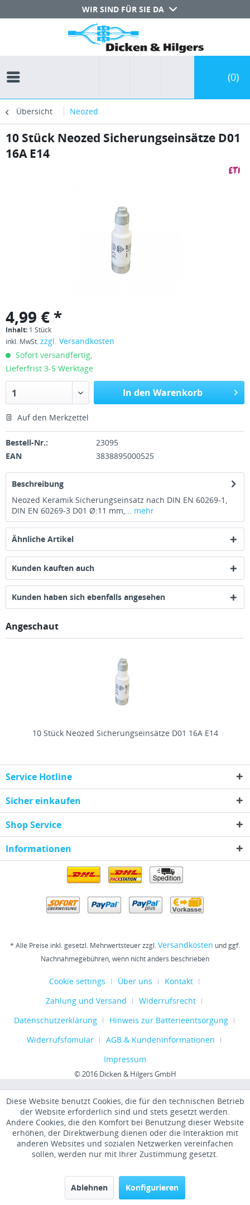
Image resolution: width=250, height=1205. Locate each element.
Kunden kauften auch (53, 568)
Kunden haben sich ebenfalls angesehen (88, 597)
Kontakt (179, 981)
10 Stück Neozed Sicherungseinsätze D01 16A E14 (125, 733)
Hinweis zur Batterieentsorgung (168, 1020)
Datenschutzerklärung (55, 1020)
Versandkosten (185, 945)
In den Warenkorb (180, 391)
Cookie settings (77, 981)
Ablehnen (89, 1187)
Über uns (135, 981)
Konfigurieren (152, 1187)
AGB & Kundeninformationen (160, 1039)
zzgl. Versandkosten (77, 341)
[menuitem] (16, 67)
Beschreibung (38, 483)
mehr (143, 510)
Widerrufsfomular (60, 1039)
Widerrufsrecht (167, 1000)
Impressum (125, 1059)
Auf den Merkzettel (47, 417)
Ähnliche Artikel (43, 539)
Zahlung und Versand (86, 1000)
